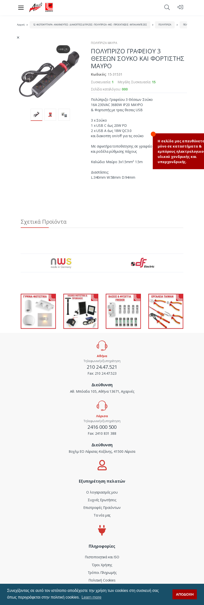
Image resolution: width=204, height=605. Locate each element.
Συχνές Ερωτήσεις (102, 499)
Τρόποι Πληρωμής (102, 572)
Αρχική (21, 24)
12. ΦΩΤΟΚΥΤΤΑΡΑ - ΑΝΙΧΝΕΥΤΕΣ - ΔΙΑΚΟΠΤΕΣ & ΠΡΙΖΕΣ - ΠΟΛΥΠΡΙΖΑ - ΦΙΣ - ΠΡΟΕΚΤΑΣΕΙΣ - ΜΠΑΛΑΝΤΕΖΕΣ (90, 24)
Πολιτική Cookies (102, 580)
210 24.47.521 (102, 367)
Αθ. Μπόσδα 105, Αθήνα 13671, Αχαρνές (102, 391)
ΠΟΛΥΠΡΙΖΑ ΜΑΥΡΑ (104, 43)
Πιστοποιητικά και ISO (102, 557)
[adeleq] (41, 7)
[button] (167, 7)
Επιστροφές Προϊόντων (101, 507)
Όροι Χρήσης (102, 564)
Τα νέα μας (102, 515)
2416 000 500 (102, 427)
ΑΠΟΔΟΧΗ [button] (185, 594)
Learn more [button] (91, 597)
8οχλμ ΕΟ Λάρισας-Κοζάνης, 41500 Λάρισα (102, 451)
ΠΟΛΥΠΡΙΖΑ (164, 24)
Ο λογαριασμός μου (102, 492)
